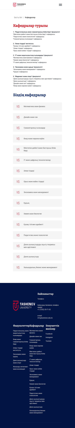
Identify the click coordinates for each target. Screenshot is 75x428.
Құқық (31, 380)
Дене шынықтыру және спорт (19, 362)
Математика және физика (36, 332)
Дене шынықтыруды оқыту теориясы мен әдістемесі (37, 401)
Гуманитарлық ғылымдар (34, 341)
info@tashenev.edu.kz (45, 318)
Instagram (49, 337)
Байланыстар (45, 293)
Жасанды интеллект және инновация (20, 368)
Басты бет (18, 17)
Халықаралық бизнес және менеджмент (37, 412)
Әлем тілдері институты (17, 349)
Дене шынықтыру (35, 407)
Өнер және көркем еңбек (36, 347)
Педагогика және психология (35, 394)
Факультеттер (21, 325)
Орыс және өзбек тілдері (35, 370)
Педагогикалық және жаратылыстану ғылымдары (21, 333)
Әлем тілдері (34, 365)
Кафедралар (36, 325)
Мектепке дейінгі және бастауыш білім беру (37, 354)
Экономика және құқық (19, 355)
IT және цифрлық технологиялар (35, 361)
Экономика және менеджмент (35, 376)
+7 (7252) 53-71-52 (44, 309)
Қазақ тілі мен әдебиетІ (34, 389)
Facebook (49, 334)
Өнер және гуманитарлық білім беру (20, 341)
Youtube (48, 341)
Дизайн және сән (35, 336)
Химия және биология (37, 384)
